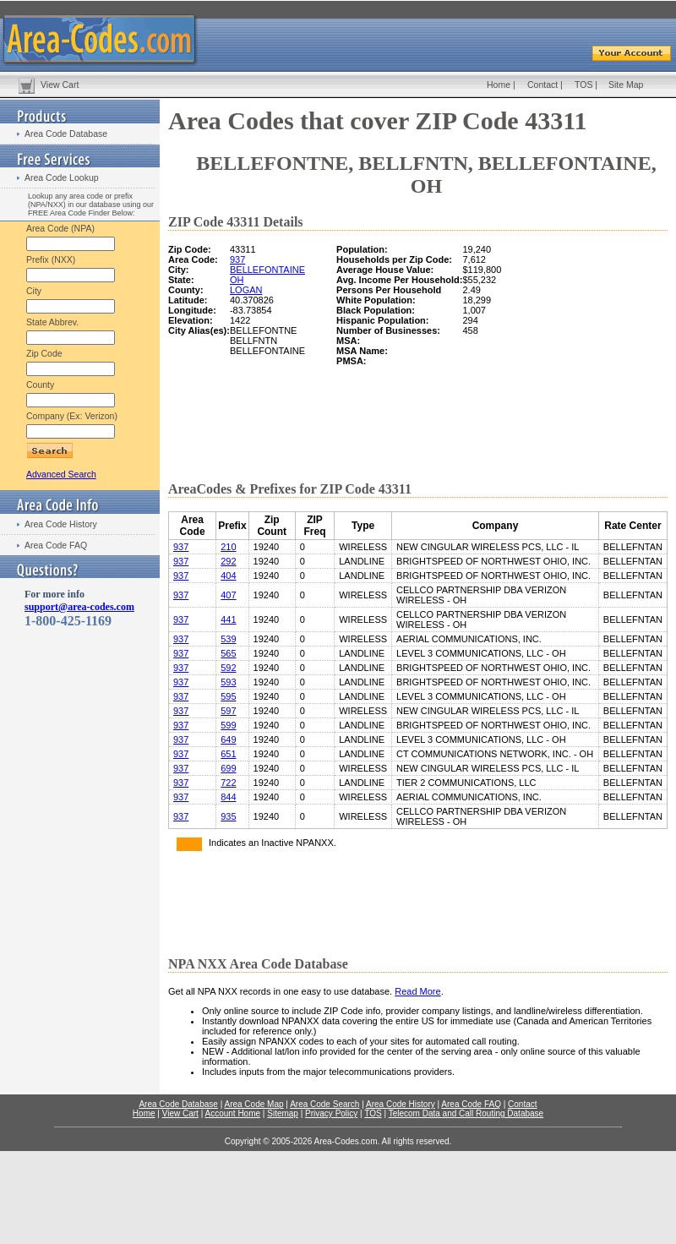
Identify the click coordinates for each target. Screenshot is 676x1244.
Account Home (232, 1113)
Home (498, 84)
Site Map (625, 84)
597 (228, 711)
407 (228, 595)
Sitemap (282, 1113)
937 (237, 259)
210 (228, 547)
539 (228, 639)
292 (228, 561)
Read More (417, 991)
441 (228, 619)
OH (237, 280)
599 (228, 725)
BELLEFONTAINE (267, 270)
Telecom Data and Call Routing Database (466, 1113)
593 (228, 682)
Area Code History (61, 524)
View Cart (60, 84)
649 (228, 739)
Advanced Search (61, 474)
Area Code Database (66, 133)
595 (228, 696)
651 (228, 754)
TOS (583, 84)
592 (228, 668)
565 (228, 653)
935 (228, 816)
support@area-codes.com (79, 607)
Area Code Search (324, 1104)
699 (228, 768)
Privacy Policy (331, 1113)
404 (228, 575)
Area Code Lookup (62, 177)
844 (228, 797)
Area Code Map (253, 1104)
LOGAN (246, 290)
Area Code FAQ (56, 545)
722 (228, 783)
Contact (542, 84)
